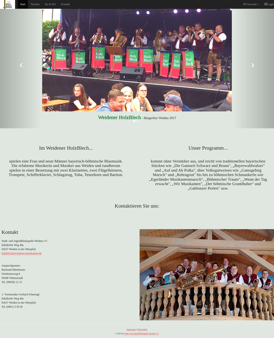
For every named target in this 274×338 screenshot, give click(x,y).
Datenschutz (142, 329)
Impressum (131, 329)
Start (22, 4)
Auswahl (251, 4)
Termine (35, 4)
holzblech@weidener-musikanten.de (21, 253)
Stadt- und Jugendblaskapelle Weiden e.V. (141, 333)
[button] (20, 64)
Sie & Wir (50, 4)
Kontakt (65, 4)
